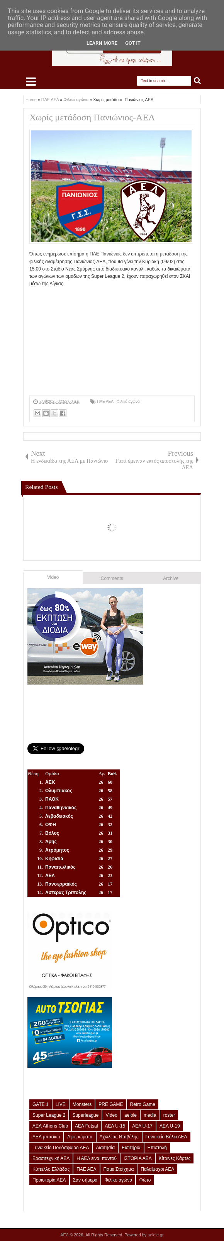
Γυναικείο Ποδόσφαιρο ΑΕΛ (60, 1147)
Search (197, 81)
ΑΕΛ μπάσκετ (46, 1137)
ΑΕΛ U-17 (142, 1126)
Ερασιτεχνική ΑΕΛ (51, 1158)
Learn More (102, 43)
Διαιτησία (105, 1147)
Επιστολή (157, 1147)
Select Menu (31, 81)
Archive (170, 578)
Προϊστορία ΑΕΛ (49, 1180)
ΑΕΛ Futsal (86, 1126)
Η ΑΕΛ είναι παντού (96, 1158)
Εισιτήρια (131, 1147)
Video (53, 577)
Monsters (82, 1104)
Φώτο (145, 1180)
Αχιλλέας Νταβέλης (119, 1137)
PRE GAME (110, 1104)
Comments (112, 578)
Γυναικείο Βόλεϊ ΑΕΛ (166, 1137)
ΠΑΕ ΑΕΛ (105, 401)
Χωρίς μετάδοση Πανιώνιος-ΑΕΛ (92, 117)
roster (169, 1115)
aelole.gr (155, 1235)
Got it (133, 43)
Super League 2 (48, 1115)
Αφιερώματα (79, 1137)
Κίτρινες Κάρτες (175, 1158)
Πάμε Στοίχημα (119, 1169)
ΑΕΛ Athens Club (50, 1126)
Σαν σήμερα (85, 1180)
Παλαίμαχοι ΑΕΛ (157, 1169)
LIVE (61, 1104)
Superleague (85, 1115)
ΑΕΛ (65, 1235)
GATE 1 (40, 1104)
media (150, 1115)
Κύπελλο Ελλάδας (51, 1169)
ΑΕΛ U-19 (170, 1126)
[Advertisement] (112, 341)
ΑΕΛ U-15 (115, 1126)
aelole (130, 1115)
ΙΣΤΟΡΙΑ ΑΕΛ (138, 1158)
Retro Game (142, 1104)
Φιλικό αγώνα (128, 401)
